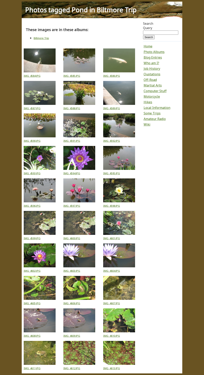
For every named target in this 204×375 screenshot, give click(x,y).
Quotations (152, 74)
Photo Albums (154, 52)
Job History (152, 68)
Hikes (148, 102)
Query (147, 28)
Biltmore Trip (41, 38)
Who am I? (151, 63)
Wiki (147, 124)
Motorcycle (152, 96)
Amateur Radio (155, 119)
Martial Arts (153, 85)
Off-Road (150, 80)
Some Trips (152, 113)
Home (148, 46)
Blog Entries (153, 57)
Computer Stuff (155, 91)
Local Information (157, 107)
